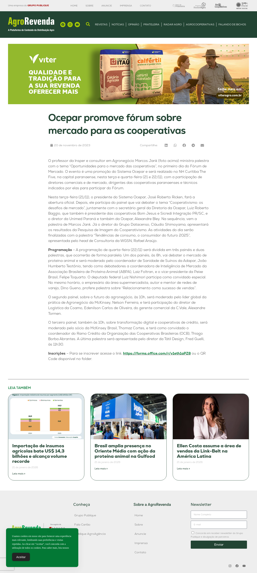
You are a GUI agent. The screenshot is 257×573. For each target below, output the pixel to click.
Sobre (89, 5)
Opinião (133, 24)
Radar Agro (173, 24)
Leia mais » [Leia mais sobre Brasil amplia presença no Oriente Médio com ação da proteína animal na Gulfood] (101, 468)
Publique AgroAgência (90, 534)
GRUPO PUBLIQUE (38, 5)
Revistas (101, 24)
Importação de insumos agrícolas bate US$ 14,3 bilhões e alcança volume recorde (39, 453)
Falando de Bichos (232, 24)
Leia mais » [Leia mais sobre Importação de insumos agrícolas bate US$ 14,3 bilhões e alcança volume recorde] (18, 473)
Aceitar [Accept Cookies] (21, 558)
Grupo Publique (85, 515)
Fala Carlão (82, 524)
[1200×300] (128, 103)
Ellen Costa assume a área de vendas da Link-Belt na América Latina (209, 451)
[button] (166, 145)
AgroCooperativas (200, 24)
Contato (145, 5)
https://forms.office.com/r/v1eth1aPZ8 (157, 353)
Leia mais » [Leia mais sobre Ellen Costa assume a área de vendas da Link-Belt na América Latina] (183, 468)
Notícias (118, 24)
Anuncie (106, 5)
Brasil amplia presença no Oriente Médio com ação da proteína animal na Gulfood (125, 451)
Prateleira (151, 24)
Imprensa (126, 5)
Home (74, 5)
